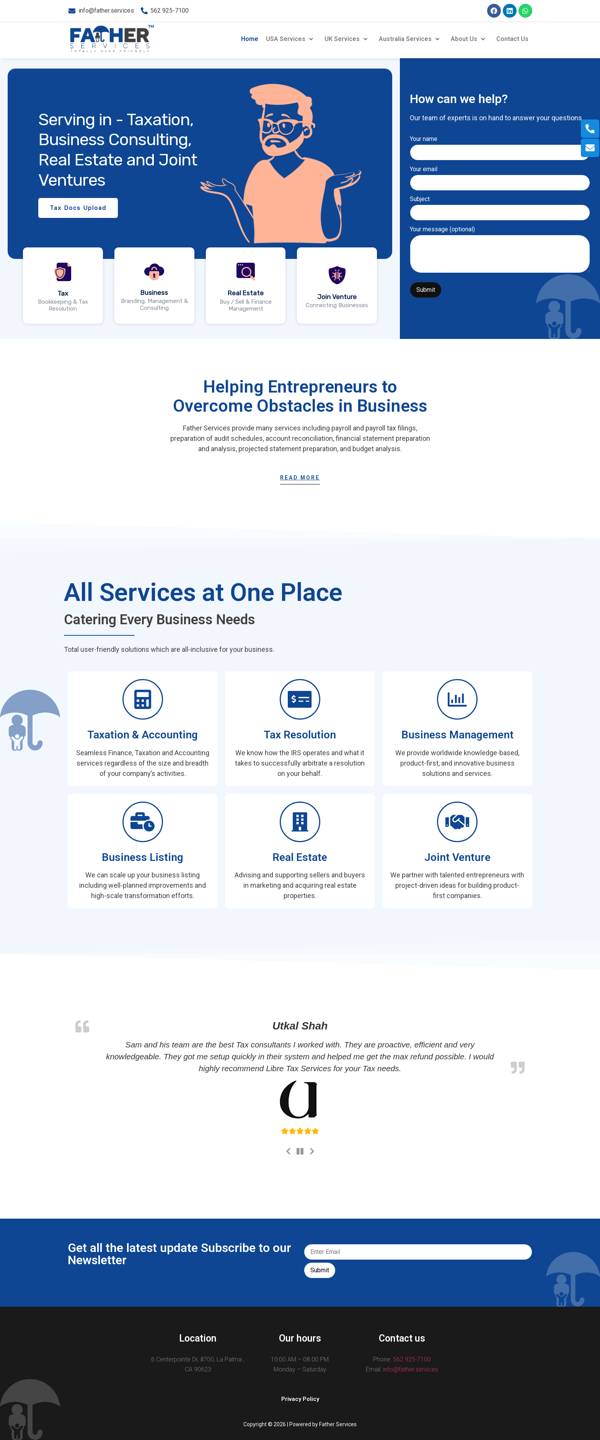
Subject (500, 206)
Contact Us (512, 39)
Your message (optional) (500, 250)
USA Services (290, 39)
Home (249, 39)
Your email (500, 176)
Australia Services (410, 39)
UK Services (346, 39)
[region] (200, 198)
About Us (469, 39)
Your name (500, 146)
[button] (300, 1399)
